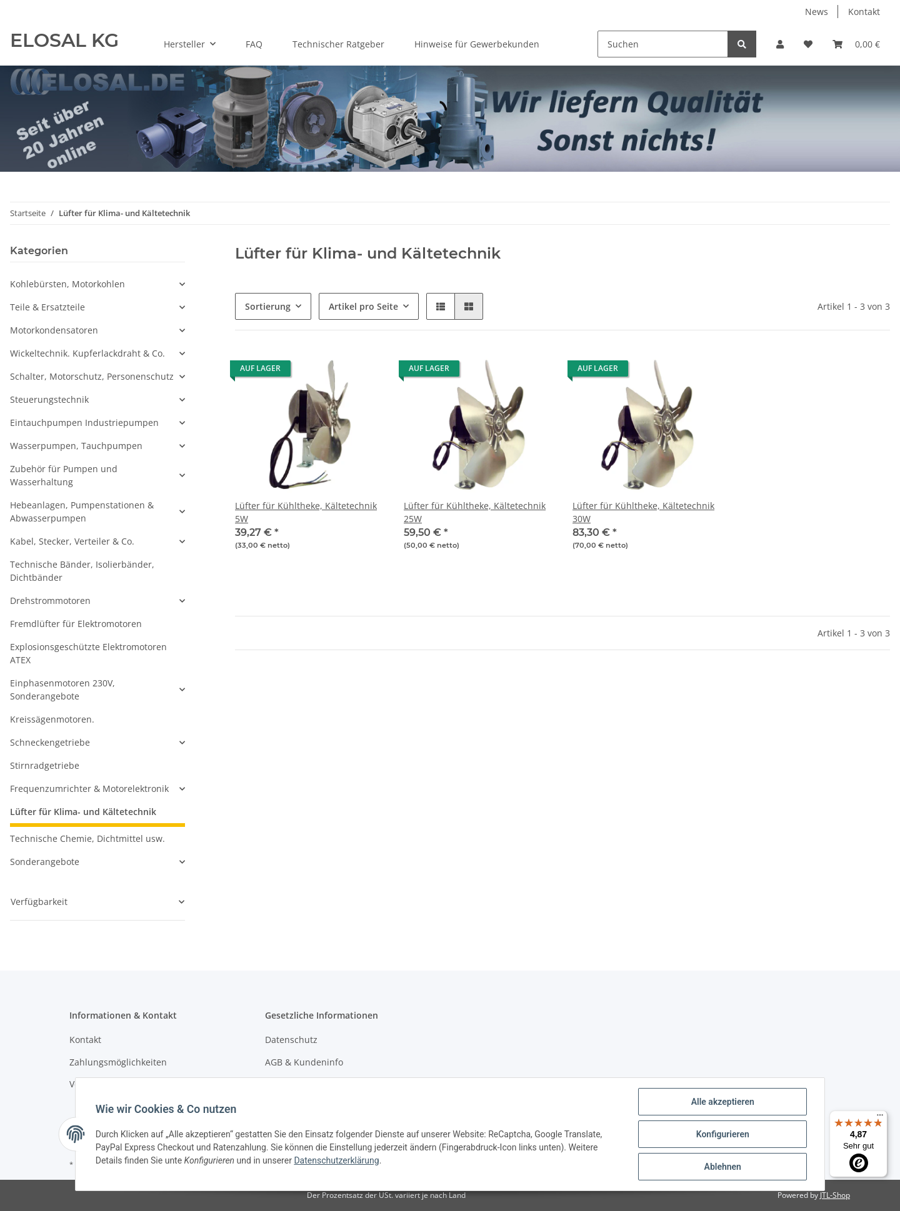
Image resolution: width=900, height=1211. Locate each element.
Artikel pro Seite (363, 306)
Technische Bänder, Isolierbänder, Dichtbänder (82, 570)
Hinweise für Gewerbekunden (476, 44)
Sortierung (268, 306)
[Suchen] (663, 44)
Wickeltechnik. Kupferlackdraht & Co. (87, 353)
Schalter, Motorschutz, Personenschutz (92, 376)
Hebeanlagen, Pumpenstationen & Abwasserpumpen (82, 511)
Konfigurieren (722, 1134)
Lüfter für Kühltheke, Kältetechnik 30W (643, 512)
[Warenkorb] (856, 44)
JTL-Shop (835, 1195)
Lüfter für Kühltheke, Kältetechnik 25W (475, 512)
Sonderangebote (44, 861)
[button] (780, 44)
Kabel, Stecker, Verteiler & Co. (72, 541)
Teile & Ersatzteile (47, 307)
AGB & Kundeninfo (304, 1062)
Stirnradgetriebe (44, 765)
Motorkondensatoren (54, 330)
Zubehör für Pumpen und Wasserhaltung (64, 475)
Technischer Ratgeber (338, 44)
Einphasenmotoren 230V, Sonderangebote (62, 689)
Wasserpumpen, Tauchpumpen (76, 446)
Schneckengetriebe (50, 742)
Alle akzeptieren (722, 1102)
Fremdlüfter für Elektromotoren (76, 624)
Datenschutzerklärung (336, 1160)
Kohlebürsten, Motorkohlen (67, 284)
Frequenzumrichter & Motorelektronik (89, 788)
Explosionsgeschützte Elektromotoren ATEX (88, 653)
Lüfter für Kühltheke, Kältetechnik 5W (306, 512)
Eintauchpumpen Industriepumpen (84, 422)
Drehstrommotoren (50, 600)
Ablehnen (722, 1167)
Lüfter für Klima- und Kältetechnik (83, 812)
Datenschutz (291, 1039)
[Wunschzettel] (808, 44)
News (816, 11)
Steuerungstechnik (49, 399)
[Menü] (880, 1117)
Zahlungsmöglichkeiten (118, 1062)
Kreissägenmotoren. (52, 719)
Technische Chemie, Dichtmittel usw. (87, 838)
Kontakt (864, 11)
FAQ (254, 44)
